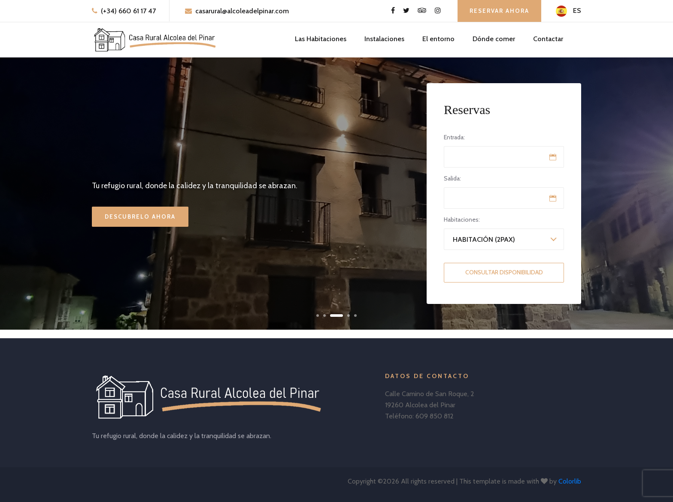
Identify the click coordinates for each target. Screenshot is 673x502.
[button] (317, 315)
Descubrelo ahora (140, 216)
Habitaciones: (462, 219)
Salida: (452, 178)
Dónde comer (494, 39)
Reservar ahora (499, 10)
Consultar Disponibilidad (504, 272)
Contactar (548, 39)
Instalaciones (384, 39)
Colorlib (569, 481)
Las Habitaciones (320, 39)
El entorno (438, 39)
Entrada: (454, 137)
